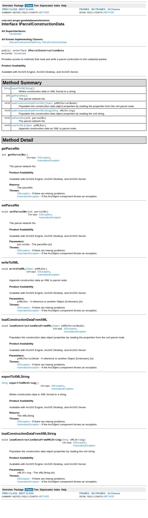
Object (49, 106)
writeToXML (18, 130)
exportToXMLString (22, 90)
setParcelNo (18, 122)
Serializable (15, 34)
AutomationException (48, 167)
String (7, 90)
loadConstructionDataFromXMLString (31, 114)
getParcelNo (18, 98)
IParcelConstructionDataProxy (25, 42)
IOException (43, 163)
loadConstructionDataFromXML (28, 106)
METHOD (44, 12)
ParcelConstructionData (54, 42)
